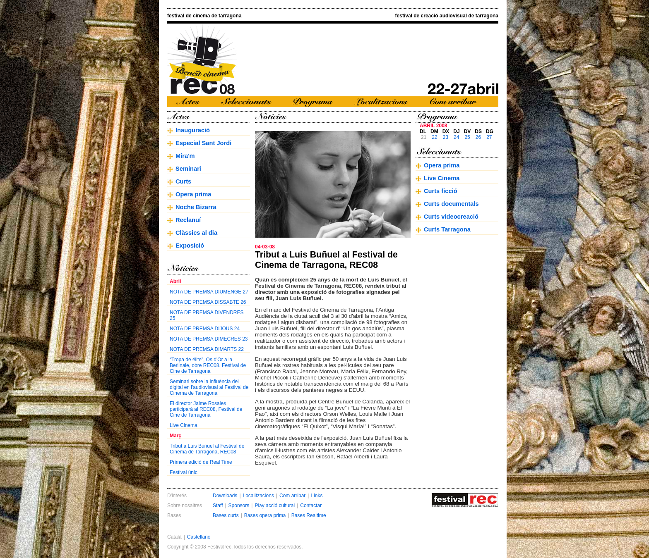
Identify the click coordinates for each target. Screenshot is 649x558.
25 (467, 137)
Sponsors (239, 505)
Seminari (188, 168)
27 (489, 137)
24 (456, 137)
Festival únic (183, 472)
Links (316, 495)
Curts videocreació (451, 216)
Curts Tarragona (447, 229)
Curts (183, 181)
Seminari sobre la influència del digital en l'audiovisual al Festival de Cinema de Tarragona (209, 387)
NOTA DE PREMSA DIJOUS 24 (205, 328)
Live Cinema (183, 425)
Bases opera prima (265, 515)
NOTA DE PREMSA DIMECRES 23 (209, 339)
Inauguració (192, 130)
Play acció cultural (275, 505)
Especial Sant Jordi (203, 143)
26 (478, 137)
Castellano (199, 537)
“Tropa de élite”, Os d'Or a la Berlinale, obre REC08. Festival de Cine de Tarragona (208, 365)
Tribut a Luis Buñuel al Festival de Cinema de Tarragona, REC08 (207, 449)
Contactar (311, 505)
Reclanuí (188, 220)
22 (434, 137)
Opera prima (193, 194)
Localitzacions (258, 495)
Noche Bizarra (195, 207)
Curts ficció (440, 191)
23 (445, 137)
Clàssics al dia (196, 232)
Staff (218, 505)
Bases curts (226, 515)
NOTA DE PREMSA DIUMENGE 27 (209, 292)
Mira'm (185, 156)
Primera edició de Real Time (201, 462)
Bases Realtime (308, 515)
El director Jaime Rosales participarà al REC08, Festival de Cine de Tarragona (206, 409)
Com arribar (292, 495)
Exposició (189, 245)
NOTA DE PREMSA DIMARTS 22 (207, 349)
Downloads (225, 495)
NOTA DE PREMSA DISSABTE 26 (208, 302)
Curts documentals (451, 203)
